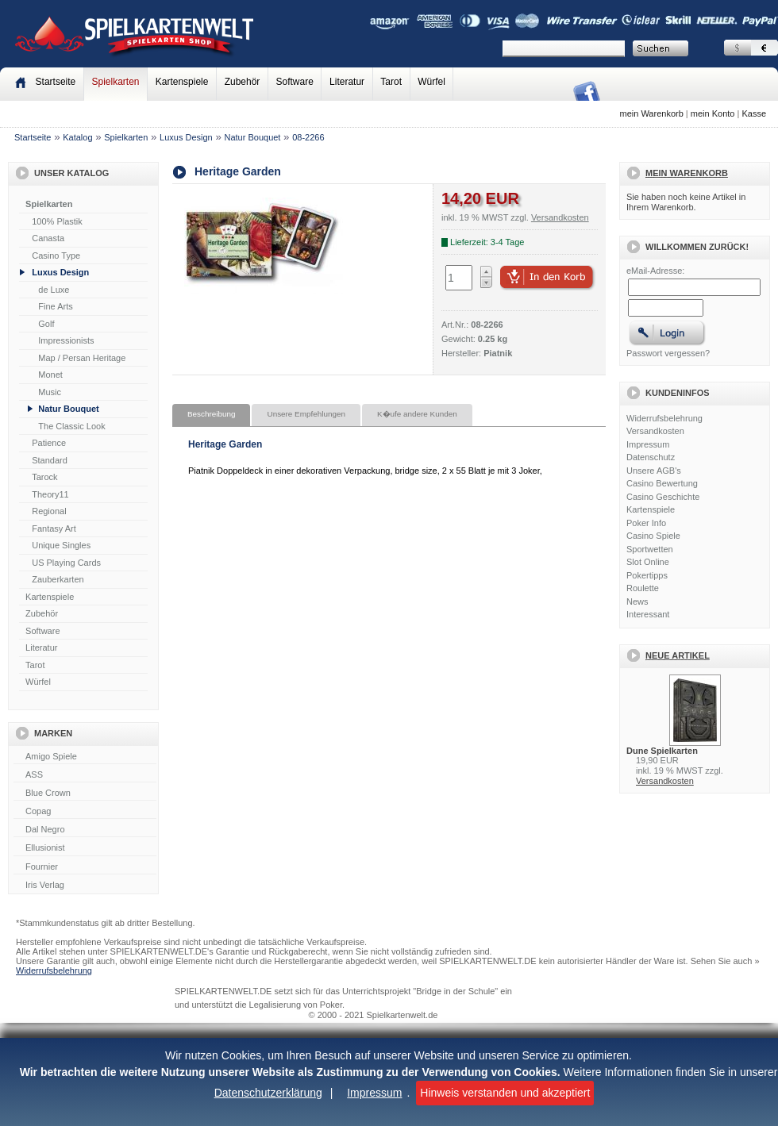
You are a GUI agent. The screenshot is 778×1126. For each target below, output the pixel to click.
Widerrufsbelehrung (664, 418)
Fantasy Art (54, 528)
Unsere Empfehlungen (306, 413)
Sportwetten (649, 549)
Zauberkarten (57, 579)
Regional (49, 511)
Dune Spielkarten (662, 750)
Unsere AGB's (653, 470)
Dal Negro (84, 830)
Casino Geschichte (662, 497)
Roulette (642, 588)
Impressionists (66, 340)
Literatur (346, 81)
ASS (84, 775)
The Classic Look (71, 426)
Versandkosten (655, 431)
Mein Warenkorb (686, 173)
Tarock (44, 477)
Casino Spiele (653, 535)
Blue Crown (84, 793)
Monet (50, 374)
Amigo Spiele (84, 757)
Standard (49, 460)
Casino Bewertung (662, 483)
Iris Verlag (84, 885)
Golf (46, 324)
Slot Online (647, 562)
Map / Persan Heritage (81, 358)
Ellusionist (84, 848)
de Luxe (53, 289)
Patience (49, 443)
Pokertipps (647, 575)
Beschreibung (211, 413)
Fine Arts (55, 306)
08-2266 (308, 137)
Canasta (48, 238)
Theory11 (50, 494)
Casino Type (56, 255)
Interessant (647, 614)
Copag (84, 812)
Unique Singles (61, 545)
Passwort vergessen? (668, 353)
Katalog (77, 137)
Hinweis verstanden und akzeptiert (505, 1092)
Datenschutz (650, 457)
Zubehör (242, 81)
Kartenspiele (182, 81)
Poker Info (646, 523)
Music (49, 392)
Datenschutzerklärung (268, 1092)
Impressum (374, 1092)
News (637, 601)
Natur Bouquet (252, 137)
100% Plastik (57, 221)
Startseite (32, 137)
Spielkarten (115, 81)
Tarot (391, 81)
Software (295, 81)
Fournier (84, 867)
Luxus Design (186, 137)
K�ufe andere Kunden (417, 413)
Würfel (431, 81)
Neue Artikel (677, 655)
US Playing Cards (66, 562)
